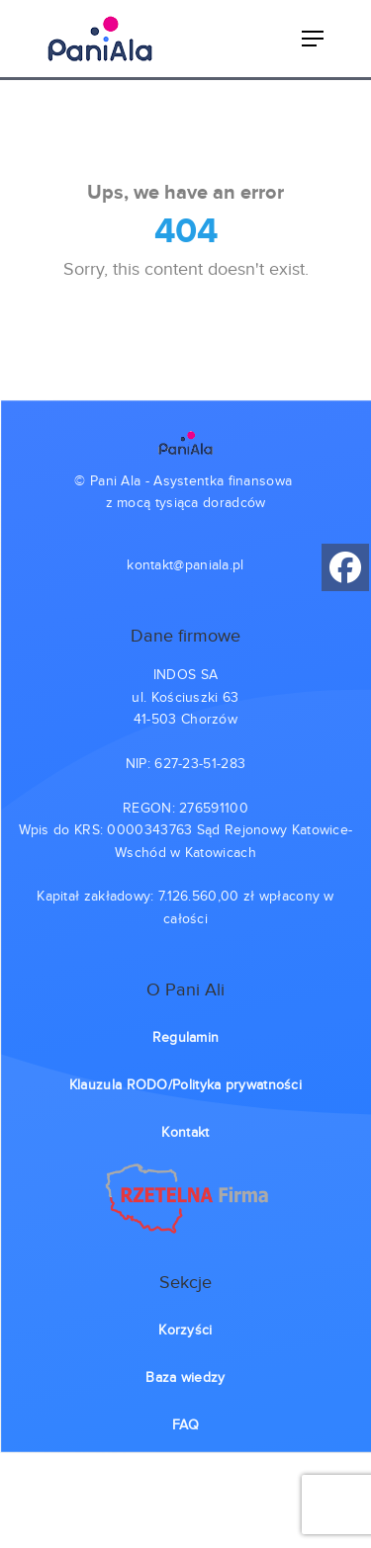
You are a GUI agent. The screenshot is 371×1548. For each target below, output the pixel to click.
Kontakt (185, 1133)
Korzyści (185, 1330)
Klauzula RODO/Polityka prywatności (185, 1085)
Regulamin (186, 1038)
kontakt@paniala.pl (185, 565)
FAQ (185, 1425)
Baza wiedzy (185, 1378)
